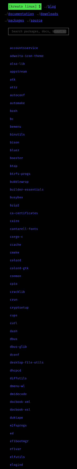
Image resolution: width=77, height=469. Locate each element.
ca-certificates (24, 213)
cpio (13, 284)
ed (12, 433)
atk (12, 79)
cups (13, 315)
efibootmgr (19, 441)
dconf (14, 355)
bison (14, 142)
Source (37, 20)
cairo (14, 221)
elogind (16, 465)
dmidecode (18, 394)
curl (13, 323)
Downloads (49, 14)
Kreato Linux (23, 6)
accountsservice (24, 48)
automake (17, 103)
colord (15, 260)
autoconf (17, 95)
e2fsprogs (18, 425)
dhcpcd (15, 370)
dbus (13, 339)
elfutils (17, 457)
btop (13, 166)
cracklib (17, 292)
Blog (52, 6)
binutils (17, 134)
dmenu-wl (17, 386)
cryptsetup (19, 307)
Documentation (21, 14)
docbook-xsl (20, 409)
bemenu (15, 126)
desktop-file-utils (27, 362)
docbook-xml (20, 402)
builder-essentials (27, 189)
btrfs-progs (20, 174)
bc (12, 119)
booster (16, 158)
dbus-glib (18, 347)
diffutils (18, 378)
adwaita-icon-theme (27, 56)
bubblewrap (19, 182)
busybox (16, 197)
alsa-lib (17, 64)
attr (13, 87)
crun (13, 299)
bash (13, 111)
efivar (15, 449)
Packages (16, 20)
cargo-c (16, 236)
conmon (15, 276)
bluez (14, 150)
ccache (15, 244)
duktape (16, 417)
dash (13, 331)
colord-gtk (19, 268)
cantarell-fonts (24, 229)
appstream (18, 71)
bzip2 (14, 205)
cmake (14, 252)
